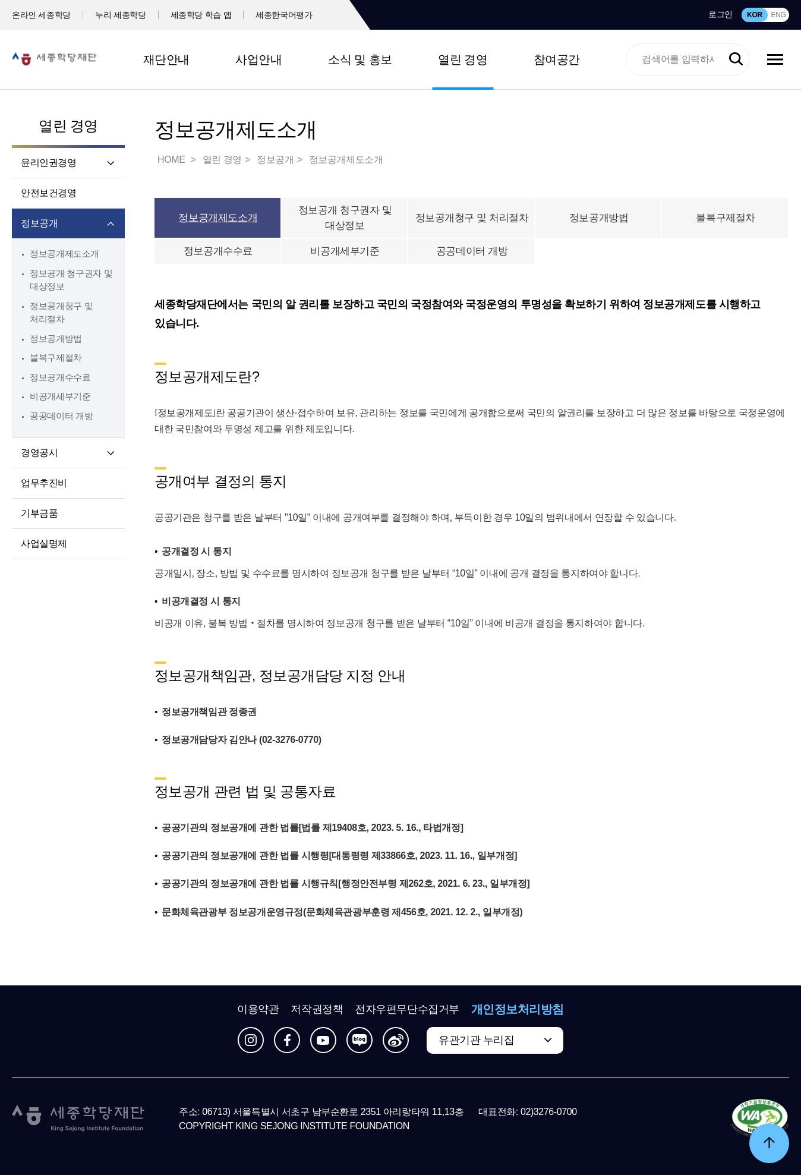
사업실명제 (44, 543)
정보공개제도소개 (64, 253)
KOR (754, 15)
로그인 (720, 14)
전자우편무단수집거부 (407, 1009)
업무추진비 (44, 483)
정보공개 (39, 223)
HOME (172, 160)
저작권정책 (317, 1009)
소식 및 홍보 (360, 59)
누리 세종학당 (120, 15)
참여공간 (557, 59)
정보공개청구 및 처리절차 (472, 217)
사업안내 (258, 59)
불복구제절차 (56, 357)
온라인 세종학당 (41, 15)
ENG (778, 15)
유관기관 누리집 (476, 1040)
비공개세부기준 (60, 396)
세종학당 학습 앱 (201, 15)
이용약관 (258, 1009)
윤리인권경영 (49, 162)
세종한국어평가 (284, 15)
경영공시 (39, 453)
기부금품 (39, 513)
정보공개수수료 (60, 377)
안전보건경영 (49, 193)
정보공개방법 (56, 338)
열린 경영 (462, 59)
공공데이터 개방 (61, 416)
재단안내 (166, 59)
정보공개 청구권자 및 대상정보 (345, 217)
